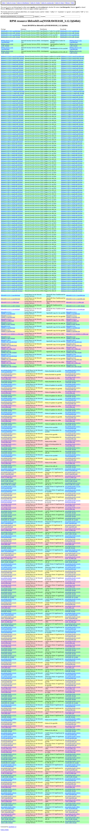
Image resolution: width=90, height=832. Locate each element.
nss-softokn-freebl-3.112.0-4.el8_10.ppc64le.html (8, 617)
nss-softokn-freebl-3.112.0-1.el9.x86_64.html (8, 716)
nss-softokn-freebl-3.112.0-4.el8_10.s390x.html (8, 621)
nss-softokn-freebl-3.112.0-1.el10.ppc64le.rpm (72, 681)
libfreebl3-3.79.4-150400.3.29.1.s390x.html (8, 362)
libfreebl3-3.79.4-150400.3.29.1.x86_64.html (9, 365)
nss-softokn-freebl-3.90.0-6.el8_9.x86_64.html (8, 821)
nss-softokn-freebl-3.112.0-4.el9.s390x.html (8, 607)
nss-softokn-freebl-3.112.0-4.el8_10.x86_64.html (8, 624)
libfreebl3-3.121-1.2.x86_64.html (10, 306)
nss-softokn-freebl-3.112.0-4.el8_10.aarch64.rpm (72, 614)
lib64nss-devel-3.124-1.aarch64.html (7, 41)
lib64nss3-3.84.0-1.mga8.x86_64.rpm (71, 209)
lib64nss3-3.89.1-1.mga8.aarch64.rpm (71, 184)
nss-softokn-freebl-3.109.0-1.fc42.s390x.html (8, 726)
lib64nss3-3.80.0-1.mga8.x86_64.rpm (71, 225)
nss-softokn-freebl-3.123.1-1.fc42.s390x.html (8, 420)
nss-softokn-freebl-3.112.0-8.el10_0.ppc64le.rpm (72, 473)
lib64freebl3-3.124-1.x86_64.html (10, 33)
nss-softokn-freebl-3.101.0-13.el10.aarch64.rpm (73, 733)
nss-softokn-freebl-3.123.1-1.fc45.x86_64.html (8, 381)
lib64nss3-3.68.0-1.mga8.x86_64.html (11, 271)
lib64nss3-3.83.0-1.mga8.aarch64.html (12, 211)
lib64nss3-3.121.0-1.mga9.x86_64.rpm (72, 74)
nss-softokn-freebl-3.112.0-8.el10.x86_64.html (8, 511)
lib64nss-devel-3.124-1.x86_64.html (7, 44)
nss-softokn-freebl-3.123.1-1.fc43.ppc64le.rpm (73, 402)
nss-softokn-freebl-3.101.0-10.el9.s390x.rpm (73, 786)
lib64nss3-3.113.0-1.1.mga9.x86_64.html (12, 93)
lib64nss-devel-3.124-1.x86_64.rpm (75, 44)
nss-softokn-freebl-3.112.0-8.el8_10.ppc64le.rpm (72, 554)
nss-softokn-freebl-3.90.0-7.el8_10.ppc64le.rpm (72, 811)
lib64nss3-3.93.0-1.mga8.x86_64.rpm (71, 171)
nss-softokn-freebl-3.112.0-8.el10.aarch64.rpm (72, 487)
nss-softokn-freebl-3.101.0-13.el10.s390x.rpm (73, 747)
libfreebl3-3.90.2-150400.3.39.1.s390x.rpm (73, 348)
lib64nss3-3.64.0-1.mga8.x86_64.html (11, 279)
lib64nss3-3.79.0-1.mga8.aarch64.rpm (71, 227)
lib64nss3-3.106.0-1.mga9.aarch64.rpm (72, 122)
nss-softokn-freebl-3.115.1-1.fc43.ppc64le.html (8, 459)
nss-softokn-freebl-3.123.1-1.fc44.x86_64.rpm (73, 395)
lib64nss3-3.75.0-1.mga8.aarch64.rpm (71, 242)
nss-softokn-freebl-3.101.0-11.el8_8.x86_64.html (8, 776)
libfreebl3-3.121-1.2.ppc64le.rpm (75, 299)
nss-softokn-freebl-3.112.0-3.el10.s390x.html (8, 642)
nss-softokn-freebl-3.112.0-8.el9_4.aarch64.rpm (72, 522)
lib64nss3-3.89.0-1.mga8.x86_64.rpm (71, 190)
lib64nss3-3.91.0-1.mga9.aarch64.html (12, 172)
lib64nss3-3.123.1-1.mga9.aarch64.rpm (72, 64)
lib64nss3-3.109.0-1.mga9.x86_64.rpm (72, 112)
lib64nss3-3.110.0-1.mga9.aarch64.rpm (72, 107)
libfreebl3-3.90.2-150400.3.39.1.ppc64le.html (9, 344)
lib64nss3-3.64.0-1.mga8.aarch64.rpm (71, 277)
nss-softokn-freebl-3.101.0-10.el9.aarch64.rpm (73, 779)
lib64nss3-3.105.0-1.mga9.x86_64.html (12, 128)
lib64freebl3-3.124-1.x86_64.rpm (69, 33)
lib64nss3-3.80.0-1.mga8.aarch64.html (12, 223)
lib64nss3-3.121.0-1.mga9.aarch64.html (12, 72)
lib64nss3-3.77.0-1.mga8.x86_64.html (11, 236)
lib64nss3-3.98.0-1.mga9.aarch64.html (12, 145)
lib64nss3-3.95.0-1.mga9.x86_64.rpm (71, 159)
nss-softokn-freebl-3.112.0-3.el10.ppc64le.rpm (72, 635)
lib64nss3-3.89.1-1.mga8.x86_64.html (11, 186)
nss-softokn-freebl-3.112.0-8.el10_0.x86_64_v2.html (8, 483)
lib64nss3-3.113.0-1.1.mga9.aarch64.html (12, 91)
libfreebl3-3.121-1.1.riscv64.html (10, 309)
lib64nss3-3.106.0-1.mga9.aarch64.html (12, 122)
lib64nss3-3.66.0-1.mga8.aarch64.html (12, 273)
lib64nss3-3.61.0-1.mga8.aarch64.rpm (71, 289)
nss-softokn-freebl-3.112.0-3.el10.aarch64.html (8, 628)
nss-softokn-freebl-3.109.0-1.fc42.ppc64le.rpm (73, 723)
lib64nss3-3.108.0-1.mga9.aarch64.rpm (72, 114)
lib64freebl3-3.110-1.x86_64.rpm (69, 37)
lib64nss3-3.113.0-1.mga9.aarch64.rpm (72, 95)
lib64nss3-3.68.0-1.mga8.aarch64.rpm (71, 269)
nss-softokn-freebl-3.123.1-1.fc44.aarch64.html (8, 385)
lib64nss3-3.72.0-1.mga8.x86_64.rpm (71, 256)
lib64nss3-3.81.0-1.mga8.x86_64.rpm (71, 221)
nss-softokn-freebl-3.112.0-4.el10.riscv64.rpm (72, 578)
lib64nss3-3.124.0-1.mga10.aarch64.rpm (72, 56)
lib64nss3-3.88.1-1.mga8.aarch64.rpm (71, 192)
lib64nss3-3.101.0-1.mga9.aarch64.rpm (72, 134)
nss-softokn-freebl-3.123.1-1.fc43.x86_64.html (8, 409)
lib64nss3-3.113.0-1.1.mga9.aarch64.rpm (72, 91)
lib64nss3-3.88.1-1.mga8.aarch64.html (12, 192)
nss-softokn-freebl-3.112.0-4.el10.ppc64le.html (8, 571)
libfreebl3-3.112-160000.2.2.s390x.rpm (77, 334)
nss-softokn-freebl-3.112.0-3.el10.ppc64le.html (8, 635)
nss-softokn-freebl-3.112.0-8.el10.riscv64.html (8, 501)
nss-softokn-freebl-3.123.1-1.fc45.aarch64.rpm (73, 371)
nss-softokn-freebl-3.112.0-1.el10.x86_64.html (8, 695)
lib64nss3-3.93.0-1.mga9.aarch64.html (12, 165)
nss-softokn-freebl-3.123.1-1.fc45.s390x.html (8, 378)
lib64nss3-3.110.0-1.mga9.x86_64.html (12, 109)
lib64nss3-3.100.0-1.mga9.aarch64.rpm (72, 138)
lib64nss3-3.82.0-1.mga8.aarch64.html (12, 215)
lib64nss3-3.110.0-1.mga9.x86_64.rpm (72, 109)
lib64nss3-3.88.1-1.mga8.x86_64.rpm (71, 194)
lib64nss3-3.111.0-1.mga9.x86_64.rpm (72, 105)
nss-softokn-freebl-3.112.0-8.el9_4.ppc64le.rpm (72, 526)
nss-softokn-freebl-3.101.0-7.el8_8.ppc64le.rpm (73, 797)
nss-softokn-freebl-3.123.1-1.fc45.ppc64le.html (8, 374)
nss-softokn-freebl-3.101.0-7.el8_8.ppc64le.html (8, 797)
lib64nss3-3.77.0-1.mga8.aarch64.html (12, 234)
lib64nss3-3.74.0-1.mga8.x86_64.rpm (71, 248)
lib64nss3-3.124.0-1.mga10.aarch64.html (12, 56)
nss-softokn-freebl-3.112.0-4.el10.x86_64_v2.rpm (72, 596)
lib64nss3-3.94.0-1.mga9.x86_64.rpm (71, 163)
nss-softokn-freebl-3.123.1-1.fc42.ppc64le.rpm (73, 416)
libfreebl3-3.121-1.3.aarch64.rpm (75, 295)
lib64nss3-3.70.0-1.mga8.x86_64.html (11, 263)
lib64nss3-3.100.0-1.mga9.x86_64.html (12, 140)
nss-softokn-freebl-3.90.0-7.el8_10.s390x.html (8, 814)
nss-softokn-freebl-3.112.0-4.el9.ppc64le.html (8, 603)
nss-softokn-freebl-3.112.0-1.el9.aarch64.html (8, 705)
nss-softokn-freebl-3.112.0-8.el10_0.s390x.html (8, 476)
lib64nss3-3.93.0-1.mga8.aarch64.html (12, 169)
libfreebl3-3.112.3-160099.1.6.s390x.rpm (72, 320)
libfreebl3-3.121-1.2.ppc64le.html (10, 299)
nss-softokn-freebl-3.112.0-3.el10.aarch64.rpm (72, 628)
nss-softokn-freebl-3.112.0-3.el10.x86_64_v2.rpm (72, 656)
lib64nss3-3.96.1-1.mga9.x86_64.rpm (71, 155)
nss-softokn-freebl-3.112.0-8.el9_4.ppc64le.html (8, 526)
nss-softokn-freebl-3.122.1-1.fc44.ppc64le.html (8, 434)
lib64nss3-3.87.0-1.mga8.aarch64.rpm (71, 196)
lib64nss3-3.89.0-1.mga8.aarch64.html (12, 188)
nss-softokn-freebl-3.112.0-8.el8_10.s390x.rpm (72, 557)
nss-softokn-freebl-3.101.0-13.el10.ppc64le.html (8, 740)
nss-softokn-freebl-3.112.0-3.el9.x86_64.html (8, 670)
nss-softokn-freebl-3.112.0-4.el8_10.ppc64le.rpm (72, 617)
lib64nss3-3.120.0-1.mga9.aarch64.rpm (72, 76)
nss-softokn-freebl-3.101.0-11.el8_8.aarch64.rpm (73, 765)
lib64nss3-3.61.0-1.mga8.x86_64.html (11, 291)
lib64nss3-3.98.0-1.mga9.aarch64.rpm (71, 145)
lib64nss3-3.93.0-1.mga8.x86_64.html (11, 171)
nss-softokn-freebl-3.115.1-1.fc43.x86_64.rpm (72, 466)
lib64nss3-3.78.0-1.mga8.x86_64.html (11, 232)
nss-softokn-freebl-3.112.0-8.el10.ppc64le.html (8, 494)
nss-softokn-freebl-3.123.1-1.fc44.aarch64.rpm (73, 385)
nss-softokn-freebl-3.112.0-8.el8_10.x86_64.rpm (72, 561)
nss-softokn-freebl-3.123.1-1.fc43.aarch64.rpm (73, 399)
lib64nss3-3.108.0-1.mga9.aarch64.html (12, 114)
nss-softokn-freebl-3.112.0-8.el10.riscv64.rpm (72, 501)
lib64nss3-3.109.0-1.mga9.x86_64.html (12, 112)
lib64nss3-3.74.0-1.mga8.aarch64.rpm (71, 246)
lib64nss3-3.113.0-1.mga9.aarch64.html (12, 95)
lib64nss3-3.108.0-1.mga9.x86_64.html (12, 116)
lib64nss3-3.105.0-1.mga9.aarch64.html (12, 126)
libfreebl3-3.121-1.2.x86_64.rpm (75, 306)
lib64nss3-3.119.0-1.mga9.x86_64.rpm (72, 81)
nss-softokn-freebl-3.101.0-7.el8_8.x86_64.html (8, 804)
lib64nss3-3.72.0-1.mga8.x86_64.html (11, 256)
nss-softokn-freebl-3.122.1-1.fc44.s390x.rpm (73, 441)
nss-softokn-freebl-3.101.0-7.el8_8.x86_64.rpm (73, 804)
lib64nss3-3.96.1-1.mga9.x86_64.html (11, 155)
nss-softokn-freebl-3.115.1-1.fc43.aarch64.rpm (72, 455)
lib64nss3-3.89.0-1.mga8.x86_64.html (11, 190)
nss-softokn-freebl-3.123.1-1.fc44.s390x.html (8, 392)
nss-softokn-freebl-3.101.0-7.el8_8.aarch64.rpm (73, 793)
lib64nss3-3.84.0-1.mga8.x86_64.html (11, 209)
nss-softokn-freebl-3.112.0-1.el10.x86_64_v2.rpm (72, 702)
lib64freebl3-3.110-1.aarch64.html (10, 35)
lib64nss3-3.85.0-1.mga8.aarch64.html (12, 203)
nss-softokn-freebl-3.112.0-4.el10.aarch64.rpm (72, 564)
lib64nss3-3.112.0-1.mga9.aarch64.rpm (72, 99)
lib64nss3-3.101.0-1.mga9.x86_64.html (12, 136)
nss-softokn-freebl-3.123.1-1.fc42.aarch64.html (8, 413)
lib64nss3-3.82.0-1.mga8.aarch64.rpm (71, 215)
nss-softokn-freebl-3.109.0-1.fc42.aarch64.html (8, 719)
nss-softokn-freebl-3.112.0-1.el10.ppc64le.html (8, 681)
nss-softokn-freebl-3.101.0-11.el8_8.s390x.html (8, 772)
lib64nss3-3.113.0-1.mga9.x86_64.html (12, 97)
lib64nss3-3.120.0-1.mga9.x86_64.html (12, 78)
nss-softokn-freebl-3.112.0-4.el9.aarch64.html (8, 600)
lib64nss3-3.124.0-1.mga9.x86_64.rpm (72, 62)
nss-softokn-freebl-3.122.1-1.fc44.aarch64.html (8, 427)
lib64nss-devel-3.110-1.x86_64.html (7, 52)
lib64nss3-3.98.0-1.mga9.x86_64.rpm (71, 147)
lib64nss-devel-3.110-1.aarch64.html (7, 48)
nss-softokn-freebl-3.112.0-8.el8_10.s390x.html (8, 557)
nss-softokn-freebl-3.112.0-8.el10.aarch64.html (8, 487)
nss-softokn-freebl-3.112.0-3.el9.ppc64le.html (8, 663)
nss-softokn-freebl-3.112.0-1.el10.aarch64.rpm (72, 673)
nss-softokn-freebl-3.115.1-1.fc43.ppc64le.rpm (72, 459)
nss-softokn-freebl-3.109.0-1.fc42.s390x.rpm (73, 726)
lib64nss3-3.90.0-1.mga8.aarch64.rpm (71, 180)
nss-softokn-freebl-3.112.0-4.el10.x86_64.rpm (72, 589)
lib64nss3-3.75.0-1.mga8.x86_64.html (11, 244)
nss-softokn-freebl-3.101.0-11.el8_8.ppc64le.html (8, 769)
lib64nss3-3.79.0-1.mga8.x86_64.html (11, 229)
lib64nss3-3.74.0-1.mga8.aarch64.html (12, 246)
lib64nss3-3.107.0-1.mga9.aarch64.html (12, 118)
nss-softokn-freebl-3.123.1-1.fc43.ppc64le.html (8, 402)
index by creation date (47, 3)
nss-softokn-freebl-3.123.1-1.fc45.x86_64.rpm (73, 381)
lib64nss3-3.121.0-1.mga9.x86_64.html (12, 74)
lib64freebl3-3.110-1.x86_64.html (10, 37)
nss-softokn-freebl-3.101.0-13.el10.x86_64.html (8, 754)
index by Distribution (23, 3)
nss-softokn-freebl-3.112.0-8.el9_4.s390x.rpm (72, 529)
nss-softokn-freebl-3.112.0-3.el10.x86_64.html (8, 649)
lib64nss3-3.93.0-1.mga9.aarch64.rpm (71, 165)
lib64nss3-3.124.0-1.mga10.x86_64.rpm (72, 58)
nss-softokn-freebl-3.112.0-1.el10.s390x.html (8, 688)
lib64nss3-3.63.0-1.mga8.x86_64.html (11, 283)
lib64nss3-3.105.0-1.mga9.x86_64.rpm (72, 128)
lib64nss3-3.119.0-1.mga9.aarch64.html (12, 79)
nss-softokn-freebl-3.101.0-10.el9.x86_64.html (8, 790)
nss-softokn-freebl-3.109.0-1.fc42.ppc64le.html (8, 723)
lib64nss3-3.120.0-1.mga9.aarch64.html (12, 76)
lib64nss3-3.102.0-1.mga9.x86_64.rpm (72, 132)
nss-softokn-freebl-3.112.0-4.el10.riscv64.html (8, 578)
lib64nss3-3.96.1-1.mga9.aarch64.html (12, 153)
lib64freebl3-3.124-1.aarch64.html (10, 31)
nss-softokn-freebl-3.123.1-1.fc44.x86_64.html (8, 395)
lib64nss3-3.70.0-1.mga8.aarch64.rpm (71, 262)
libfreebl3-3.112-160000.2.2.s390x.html (12, 334)
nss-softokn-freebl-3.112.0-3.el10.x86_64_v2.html (8, 656)
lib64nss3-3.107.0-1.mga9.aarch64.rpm (72, 118)
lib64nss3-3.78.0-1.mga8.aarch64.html (12, 231)
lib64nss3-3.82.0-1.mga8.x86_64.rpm (71, 217)
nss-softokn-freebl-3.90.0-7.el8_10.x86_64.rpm (72, 818)
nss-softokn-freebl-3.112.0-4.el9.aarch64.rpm (72, 600)
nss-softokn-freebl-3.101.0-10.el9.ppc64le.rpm (73, 783)
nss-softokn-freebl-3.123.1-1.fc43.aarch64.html (8, 399)
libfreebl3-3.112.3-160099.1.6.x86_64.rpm (73, 323)
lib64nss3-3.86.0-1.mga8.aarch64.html (12, 200)
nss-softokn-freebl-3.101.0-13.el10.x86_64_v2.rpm (73, 762)
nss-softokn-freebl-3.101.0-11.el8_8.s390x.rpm (73, 772)
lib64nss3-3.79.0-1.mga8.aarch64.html (12, 227)
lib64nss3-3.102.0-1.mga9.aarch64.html (12, 130)
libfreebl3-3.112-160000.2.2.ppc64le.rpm (73, 330)
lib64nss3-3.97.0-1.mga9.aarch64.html (12, 149)
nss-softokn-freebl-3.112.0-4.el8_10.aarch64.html (8, 614)
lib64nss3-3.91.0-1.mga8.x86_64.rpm (71, 178)
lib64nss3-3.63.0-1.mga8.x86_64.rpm (71, 283)
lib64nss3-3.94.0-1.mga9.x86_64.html (11, 163)
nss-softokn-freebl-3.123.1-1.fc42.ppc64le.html (8, 416)
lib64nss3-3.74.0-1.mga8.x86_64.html (11, 248)
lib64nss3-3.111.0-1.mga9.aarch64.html (12, 103)
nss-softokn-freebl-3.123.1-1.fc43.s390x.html (8, 406)
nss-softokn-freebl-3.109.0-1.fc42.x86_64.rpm (73, 730)
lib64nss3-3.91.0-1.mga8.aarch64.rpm (71, 176)
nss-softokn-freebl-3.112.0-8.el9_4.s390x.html (8, 529)
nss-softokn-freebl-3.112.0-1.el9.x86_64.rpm (72, 716)
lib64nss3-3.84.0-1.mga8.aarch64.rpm (71, 207)
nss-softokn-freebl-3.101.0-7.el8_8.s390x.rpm (73, 800)
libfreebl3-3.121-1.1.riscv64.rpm (75, 309)
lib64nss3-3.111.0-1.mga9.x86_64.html (12, 105)
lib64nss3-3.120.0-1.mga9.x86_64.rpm (72, 78)
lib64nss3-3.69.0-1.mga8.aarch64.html (12, 265)
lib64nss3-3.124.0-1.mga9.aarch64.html (12, 60)
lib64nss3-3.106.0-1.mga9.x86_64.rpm (72, 124)
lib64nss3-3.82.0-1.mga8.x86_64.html (11, 217)
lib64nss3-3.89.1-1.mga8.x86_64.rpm (71, 186)
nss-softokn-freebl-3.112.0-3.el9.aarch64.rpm (72, 659)
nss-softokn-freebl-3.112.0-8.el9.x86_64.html (8, 547)
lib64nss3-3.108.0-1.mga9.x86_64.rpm (72, 116)
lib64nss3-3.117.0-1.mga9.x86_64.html (12, 85)
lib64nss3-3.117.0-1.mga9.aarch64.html (12, 83)
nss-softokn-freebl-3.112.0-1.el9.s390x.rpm (72, 712)
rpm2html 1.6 (12, 827)
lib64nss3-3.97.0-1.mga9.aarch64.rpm (71, 149)
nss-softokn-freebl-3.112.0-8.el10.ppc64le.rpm (72, 494)
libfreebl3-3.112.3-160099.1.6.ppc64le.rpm (73, 316)
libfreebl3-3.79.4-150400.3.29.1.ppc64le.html (9, 358)
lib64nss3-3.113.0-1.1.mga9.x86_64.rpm (72, 93)
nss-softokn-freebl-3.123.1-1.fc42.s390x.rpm (73, 420)
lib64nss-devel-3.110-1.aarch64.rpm (75, 48)
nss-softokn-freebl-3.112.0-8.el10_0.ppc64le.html (8, 473)
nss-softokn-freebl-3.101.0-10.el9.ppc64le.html (8, 783)
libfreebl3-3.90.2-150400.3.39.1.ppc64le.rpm (74, 344)
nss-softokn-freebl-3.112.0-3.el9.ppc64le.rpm (72, 663)
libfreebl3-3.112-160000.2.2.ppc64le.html (8, 330)
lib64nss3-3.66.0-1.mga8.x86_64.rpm (71, 275)
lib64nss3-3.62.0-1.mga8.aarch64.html (12, 285)
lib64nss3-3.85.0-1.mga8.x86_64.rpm (71, 205)
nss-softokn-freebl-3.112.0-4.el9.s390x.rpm (72, 607)
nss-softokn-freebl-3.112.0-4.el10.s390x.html (8, 582)
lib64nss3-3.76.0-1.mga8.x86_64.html (11, 240)
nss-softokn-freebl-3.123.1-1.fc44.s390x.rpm (73, 392)
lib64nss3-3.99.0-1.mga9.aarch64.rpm (71, 141)
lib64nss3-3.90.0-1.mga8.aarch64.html (12, 180)
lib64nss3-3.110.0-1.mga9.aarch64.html (12, 107)
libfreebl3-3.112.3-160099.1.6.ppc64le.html (8, 316)
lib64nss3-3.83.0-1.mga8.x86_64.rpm (71, 213)
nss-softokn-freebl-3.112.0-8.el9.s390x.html (8, 543)
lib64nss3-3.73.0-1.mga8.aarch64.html (12, 250)
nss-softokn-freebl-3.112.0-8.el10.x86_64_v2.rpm (72, 519)
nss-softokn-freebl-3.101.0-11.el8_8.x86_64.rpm (73, 776)
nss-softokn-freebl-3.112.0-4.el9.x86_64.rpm (72, 610)
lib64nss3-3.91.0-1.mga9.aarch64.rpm (71, 172)
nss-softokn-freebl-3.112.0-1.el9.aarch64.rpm (72, 705)
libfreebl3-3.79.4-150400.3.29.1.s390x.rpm (73, 362)
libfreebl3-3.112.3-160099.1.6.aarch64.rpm (73, 312)
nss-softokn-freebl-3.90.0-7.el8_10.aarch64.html (8, 807)
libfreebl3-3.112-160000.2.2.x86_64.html (8, 337)
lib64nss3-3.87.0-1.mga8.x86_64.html (11, 198)
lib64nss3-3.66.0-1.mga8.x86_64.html (11, 275)
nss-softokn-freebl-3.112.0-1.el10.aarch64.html (8, 673)
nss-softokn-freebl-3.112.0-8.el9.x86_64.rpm (72, 547)
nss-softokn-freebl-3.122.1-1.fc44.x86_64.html (8, 448)
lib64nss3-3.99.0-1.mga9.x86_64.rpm (71, 143)
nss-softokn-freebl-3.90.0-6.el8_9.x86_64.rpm (72, 821)
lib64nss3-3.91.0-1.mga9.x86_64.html (11, 174)
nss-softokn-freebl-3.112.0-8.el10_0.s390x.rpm (72, 476)
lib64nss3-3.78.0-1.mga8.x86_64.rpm (71, 232)
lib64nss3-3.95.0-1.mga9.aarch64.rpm (71, 157)
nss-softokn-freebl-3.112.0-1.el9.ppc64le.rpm (72, 709)
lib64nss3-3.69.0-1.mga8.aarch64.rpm (71, 265)
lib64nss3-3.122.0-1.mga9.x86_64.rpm (72, 70)
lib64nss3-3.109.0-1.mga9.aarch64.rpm (72, 110)
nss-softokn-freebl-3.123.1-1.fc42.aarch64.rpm (73, 413)
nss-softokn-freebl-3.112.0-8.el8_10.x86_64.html (8, 561)
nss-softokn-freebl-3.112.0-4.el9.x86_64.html (8, 610)
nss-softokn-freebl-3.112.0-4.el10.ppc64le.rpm (72, 571)
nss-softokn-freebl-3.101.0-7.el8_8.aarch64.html (8, 793)
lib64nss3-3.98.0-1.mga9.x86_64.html (11, 147)
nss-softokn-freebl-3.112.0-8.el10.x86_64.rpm (72, 511)
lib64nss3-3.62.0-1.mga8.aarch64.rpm (71, 285)
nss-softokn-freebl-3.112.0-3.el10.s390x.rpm (72, 642)
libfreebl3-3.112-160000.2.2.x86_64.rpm (73, 337)
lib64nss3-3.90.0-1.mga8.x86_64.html (11, 182)
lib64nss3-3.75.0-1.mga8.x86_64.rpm (71, 244)
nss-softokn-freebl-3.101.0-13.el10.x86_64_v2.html (8, 762)
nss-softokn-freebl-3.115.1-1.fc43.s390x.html (8, 462)
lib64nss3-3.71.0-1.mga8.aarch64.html (12, 258)
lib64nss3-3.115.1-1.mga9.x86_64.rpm (72, 89)
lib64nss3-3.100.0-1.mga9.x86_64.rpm (72, 140)
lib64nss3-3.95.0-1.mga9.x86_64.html (11, 159)
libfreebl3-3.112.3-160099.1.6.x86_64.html (8, 323)
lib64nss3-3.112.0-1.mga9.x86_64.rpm (72, 101)
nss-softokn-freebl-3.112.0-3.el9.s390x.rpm (72, 666)
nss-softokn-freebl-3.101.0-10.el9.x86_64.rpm (73, 790)
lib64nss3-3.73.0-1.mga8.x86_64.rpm (71, 252)
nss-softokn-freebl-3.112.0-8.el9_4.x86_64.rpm (72, 533)
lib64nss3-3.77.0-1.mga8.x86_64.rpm (71, 236)
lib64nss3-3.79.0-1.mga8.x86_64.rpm (71, 229)
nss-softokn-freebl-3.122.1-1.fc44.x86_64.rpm (73, 448)
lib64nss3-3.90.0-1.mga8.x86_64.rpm (71, 182)
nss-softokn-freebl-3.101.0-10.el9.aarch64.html (8, 779)
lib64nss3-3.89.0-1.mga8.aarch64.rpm (71, 188)
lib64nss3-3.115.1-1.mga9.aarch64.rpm (72, 87)
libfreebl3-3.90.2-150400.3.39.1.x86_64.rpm (73, 351)
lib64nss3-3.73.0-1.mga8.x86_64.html (11, 252)
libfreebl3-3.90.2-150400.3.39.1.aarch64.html (9, 341)
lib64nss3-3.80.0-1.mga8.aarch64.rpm (71, 223)
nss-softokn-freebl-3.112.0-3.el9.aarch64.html (8, 659)
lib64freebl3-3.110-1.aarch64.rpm (69, 35)
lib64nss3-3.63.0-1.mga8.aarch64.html (12, 281)
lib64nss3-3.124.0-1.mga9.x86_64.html (12, 62)
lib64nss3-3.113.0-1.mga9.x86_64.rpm (72, 97)
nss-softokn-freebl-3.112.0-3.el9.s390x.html (8, 666)
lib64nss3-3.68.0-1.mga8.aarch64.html (12, 269)
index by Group (11, 3)
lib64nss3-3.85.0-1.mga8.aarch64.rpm (71, 203)
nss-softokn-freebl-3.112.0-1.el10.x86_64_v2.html (8, 702)
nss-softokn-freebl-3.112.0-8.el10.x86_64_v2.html (8, 519)
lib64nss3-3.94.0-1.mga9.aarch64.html (12, 161)
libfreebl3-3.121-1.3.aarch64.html (10, 295)
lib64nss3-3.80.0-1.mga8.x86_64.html (11, 225)
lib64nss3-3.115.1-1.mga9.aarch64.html (12, 87)
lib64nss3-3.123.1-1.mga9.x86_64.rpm (72, 66)
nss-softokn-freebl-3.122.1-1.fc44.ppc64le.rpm (73, 434)
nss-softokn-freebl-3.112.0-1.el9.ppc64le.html (8, 709)
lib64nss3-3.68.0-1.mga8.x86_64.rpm (71, 271)
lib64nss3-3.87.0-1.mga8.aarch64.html (12, 196)
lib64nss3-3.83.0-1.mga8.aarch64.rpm (71, 211)
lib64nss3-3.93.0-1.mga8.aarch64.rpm (71, 169)
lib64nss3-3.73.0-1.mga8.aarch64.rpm (71, 250)
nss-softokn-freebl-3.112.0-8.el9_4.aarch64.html (8, 522)
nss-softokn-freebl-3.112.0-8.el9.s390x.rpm (72, 543)
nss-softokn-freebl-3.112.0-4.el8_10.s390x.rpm (72, 621)
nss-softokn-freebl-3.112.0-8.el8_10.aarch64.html (8, 550)
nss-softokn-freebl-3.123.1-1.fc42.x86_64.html (8, 423)
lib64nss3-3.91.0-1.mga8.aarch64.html (12, 176)
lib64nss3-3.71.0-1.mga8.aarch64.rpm (71, 258)
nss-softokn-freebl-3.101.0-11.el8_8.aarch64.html (8, 765)
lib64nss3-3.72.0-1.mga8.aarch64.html (12, 254)
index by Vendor (35, 3)
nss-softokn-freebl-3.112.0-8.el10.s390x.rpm (72, 504)
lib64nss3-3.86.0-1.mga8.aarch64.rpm (71, 200)
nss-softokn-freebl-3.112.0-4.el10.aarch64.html (8, 564)
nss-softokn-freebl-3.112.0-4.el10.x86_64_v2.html (8, 596)
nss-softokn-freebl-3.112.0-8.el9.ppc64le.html (8, 540)
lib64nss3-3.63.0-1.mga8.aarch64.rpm (71, 281)
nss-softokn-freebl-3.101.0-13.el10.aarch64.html (8, 733)
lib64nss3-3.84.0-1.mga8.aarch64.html (12, 207)
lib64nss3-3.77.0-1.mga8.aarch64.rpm (71, 234)
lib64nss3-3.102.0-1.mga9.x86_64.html (12, 132)
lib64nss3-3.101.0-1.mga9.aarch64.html (12, 134)
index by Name (59, 3)
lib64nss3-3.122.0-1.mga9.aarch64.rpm (72, 68)
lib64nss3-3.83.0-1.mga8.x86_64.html (11, 213)
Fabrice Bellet (5, 830)
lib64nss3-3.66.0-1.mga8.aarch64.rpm (71, 273)
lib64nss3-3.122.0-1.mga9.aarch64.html (12, 68)
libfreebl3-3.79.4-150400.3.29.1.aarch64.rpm (74, 355)
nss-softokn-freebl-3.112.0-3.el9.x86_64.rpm (72, 670)
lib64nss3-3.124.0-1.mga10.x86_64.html (12, 58)
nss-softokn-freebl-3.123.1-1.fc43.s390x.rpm (73, 406)
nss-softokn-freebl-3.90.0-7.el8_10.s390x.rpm (72, 814)
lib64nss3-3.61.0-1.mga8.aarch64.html (12, 289)
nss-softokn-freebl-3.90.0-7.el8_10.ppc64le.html (8, 811)
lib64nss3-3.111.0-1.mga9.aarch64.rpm (72, 103)
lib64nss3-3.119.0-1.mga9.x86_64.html (12, 81)
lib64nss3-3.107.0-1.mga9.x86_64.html (12, 120)
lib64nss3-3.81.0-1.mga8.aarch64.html (12, 219)
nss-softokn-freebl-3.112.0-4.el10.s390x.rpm (72, 582)
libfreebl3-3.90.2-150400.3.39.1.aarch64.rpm (74, 341)
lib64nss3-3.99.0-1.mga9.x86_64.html (11, 143)
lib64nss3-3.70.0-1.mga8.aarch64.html (12, 262)
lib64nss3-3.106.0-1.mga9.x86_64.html (12, 124)
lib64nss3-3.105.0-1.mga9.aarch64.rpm (72, 126)
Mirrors (67, 3)
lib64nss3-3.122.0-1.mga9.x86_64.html (12, 70)
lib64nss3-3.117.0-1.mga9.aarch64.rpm (72, 83)
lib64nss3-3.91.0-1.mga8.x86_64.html (11, 178)
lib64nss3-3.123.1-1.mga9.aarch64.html (12, 64)
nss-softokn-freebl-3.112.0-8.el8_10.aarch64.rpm (72, 550)
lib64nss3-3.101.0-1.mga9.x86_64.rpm (72, 136)
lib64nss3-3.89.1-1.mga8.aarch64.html (12, 184)
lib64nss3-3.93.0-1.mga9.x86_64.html (11, 167)
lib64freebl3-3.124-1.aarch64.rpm (69, 31)
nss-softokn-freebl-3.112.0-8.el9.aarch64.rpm (72, 536)
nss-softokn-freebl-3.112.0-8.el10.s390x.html (8, 504)
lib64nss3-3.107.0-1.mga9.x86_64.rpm (72, 120)
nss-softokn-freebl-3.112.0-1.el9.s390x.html (8, 712)
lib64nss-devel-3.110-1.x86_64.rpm (75, 52)
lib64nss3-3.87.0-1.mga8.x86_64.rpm (71, 198)
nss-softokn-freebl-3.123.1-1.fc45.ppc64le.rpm (73, 374)
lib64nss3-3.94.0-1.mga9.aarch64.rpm (71, 161)
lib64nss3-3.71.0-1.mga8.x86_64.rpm (71, 260)
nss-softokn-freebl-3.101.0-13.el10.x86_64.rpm (73, 754)
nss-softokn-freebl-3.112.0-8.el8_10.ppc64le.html (8, 554)
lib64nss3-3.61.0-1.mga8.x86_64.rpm (71, 291)
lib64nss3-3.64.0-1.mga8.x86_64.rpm (71, 279)
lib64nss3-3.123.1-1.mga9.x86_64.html (12, 66)
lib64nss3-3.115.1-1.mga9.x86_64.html (12, 89)
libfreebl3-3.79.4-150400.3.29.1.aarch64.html (9, 355)
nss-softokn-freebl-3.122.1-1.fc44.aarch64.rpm (73, 427)
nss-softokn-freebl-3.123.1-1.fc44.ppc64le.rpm (73, 388)
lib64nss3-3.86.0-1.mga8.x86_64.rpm (71, 201)
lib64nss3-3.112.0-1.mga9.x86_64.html (12, 101)
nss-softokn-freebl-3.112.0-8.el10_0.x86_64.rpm (72, 480)
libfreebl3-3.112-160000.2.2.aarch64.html (8, 327)
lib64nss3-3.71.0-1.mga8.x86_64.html (11, 260)
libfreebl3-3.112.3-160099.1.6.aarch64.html (8, 312)
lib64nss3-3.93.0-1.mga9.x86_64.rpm (71, 167)
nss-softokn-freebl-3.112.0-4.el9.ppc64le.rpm (72, 603)
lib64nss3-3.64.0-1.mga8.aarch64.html (12, 277)
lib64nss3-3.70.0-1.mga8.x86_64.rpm (71, 263)
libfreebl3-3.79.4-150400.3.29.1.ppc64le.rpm (74, 358)
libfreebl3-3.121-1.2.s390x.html (10, 302)
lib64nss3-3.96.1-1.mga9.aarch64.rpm (71, 153)
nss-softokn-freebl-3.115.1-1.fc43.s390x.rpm (72, 462)
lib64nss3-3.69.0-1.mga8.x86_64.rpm (71, 267)
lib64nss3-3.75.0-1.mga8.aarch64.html (12, 242)
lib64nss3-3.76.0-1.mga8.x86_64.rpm (71, 240)
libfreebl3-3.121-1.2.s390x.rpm (75, 302)
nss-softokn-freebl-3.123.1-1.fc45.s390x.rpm (73, 378)
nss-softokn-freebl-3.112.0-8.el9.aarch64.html (8, 536)
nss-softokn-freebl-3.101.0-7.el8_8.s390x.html (8, 800)
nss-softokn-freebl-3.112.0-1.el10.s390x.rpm (72, 688)
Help (72, 3)
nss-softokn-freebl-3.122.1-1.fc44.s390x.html (8, 441)
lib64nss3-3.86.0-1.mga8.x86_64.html (11, 201)
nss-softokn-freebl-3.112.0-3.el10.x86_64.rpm (72, 649)
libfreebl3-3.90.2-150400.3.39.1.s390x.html (8, 348)
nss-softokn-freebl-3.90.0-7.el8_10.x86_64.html (8, 818)
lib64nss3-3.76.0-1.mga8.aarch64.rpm (71, 238)
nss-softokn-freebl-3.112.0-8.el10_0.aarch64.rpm (72, 469)
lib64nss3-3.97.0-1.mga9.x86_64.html (11, 151)
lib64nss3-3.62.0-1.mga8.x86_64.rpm (71, 287)
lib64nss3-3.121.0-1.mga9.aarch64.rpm (72, 72)
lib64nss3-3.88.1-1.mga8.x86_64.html (11, 194)
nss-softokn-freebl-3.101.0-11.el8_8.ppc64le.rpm (73, 769)
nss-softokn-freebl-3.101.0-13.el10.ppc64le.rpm (73, 740)
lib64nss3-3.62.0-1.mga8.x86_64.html (11, 287)
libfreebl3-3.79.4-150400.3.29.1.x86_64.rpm (73, 365)
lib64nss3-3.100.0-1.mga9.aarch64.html (12, 138)
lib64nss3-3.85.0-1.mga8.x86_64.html (11, 205)
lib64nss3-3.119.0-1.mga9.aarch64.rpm (72, 79)
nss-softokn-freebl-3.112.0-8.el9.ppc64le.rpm (72, 540)
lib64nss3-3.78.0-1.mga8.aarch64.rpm (71, 231)
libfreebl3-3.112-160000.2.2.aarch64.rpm (73, 327)
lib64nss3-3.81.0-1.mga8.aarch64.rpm (71, 219)
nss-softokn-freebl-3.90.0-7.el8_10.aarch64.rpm (72, 807)
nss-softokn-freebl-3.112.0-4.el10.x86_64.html (8, 589)
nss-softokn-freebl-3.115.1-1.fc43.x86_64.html (8, 466)
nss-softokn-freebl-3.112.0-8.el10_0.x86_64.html (8, 480)
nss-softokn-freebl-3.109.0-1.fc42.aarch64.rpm (73, 719)
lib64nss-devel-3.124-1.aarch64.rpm (75, 41)
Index (3, 3)
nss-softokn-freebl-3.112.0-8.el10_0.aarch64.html (8, 469)
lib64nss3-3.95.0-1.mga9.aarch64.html (12, 157)
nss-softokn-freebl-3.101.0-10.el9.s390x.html (8, 786)
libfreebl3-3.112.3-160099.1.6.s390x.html (7, 320)
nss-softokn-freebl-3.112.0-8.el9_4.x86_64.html (8, 533)
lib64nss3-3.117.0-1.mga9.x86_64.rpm (72, 85)
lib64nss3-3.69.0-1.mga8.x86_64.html (11, 267)
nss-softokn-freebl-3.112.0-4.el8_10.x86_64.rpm (72, 624)
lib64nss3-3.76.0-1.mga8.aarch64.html (12, 238)
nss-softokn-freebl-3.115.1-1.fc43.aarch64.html (8, 455)
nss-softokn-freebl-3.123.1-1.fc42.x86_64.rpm (73, 423)
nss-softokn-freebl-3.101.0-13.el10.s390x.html (8, 747)
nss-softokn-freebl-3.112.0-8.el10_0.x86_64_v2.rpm (72, 483)
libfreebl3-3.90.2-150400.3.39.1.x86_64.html (9, 351)
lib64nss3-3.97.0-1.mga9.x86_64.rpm (71, 151)
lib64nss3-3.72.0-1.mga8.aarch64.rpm (71, 254)
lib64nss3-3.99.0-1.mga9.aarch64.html (12, 141)
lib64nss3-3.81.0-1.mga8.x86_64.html (11, 221)
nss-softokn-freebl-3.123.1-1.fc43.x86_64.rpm (73, 409)
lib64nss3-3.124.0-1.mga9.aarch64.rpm (72, 60)
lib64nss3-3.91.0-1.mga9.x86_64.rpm (71, 174)
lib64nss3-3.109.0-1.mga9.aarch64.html (12, 110)
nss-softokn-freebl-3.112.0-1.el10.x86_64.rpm (72, 695)
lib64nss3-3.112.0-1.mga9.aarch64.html (12, 99)
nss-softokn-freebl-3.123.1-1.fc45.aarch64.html (8, 371)
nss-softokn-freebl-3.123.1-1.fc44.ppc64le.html (8, 388)
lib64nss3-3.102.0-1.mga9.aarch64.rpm (72, 130)
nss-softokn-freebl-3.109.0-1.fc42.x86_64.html (8, 730)
